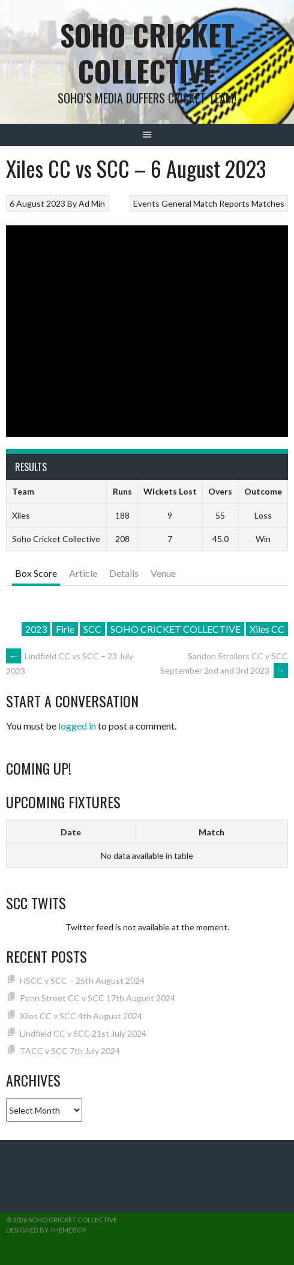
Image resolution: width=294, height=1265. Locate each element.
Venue (163, 573)
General (176, 203)
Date (71, 832)
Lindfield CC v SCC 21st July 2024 (83, 1033)
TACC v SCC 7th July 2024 (70, 1051)
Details (124, 573)
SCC (92, 629)
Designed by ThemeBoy (46, 1230)
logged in (77, 725)
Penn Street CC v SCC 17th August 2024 (97, 998)
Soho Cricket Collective (147, 52)
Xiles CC (267, 629)
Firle (65, 629)
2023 (36, 629)
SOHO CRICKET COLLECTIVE (175, 629)
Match (211, 832)
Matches (267, 203)
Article (83, 573)
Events (146, 203)
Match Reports (221, 203)
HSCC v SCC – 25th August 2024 (82, 980)
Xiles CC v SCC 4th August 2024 (81, 1016)
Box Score (36, 573)
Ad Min (92, 203)
